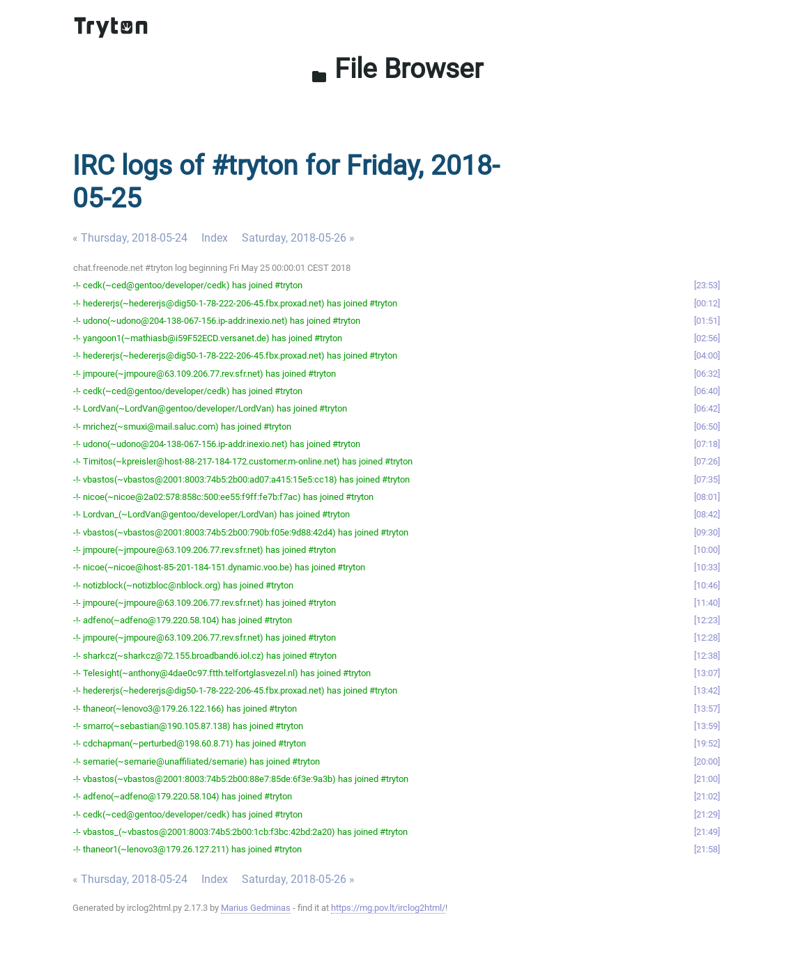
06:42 (707, 408)
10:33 (707, 567)
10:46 (707, 585)
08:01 (707, 497)
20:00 (707, 761)
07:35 (707, 479)
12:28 (707, 637)
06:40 (707, 391)
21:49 (707, 832)
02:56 (707, 338)
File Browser (397, 69)
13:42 (707, 690)
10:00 (707, 550)
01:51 (707, 320)
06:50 (707, 426)
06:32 (707, 373)
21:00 (707, 779)
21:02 (707, 796)
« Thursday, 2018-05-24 (129, 237)
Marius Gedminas (256, 907)
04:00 (707, 355)
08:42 (707, 514)
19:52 (707, 743)
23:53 (707, 285)
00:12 (707, 303)
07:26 (707, 461)
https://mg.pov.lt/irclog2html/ (388, 907)
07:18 (707, 444)
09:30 (707, 532)
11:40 (707, 602)
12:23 (707, 620)
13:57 (707, 708)
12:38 (707, 655)
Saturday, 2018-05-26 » (298, 237)
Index (214, 237)
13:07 (707, 673)
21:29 (707, 814)
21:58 (707, 849)
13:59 (707, 726)
